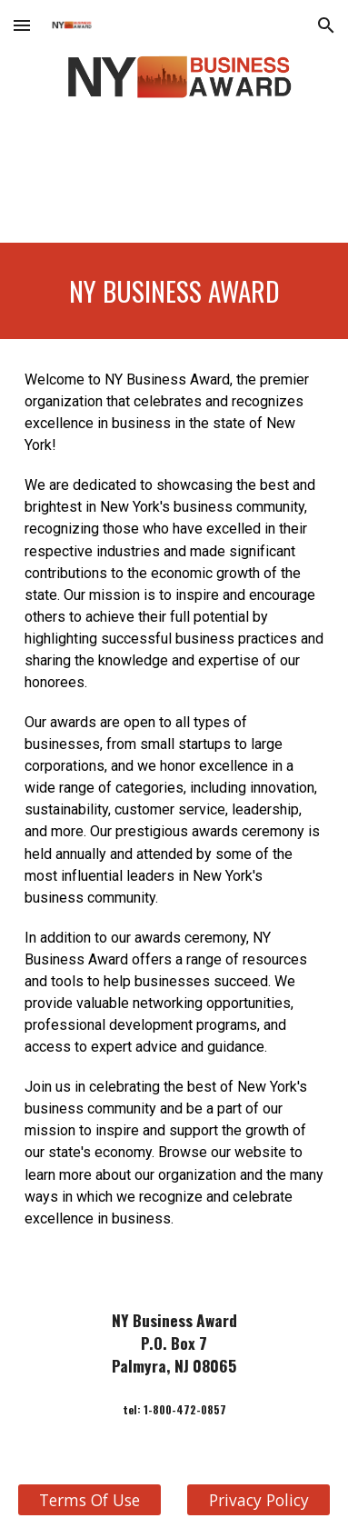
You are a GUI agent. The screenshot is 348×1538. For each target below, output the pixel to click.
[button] (22, 25)
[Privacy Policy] (258, 1500)
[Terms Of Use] (89, 1500)
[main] (174, 291)
